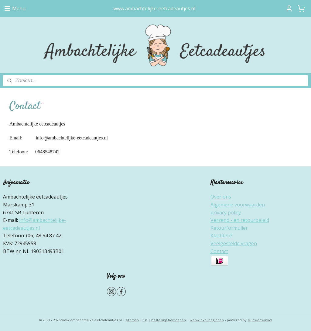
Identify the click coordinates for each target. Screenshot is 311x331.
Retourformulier (229, 228)
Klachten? (221, 235)
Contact (219, 251)
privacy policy (225, 212)
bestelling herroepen (168, 320)
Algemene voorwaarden (237, 204)
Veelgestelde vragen (233, 243)
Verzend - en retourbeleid (239, 220)
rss (145, 320)
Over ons (220, 196)
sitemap (132, 320)
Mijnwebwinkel (260, 320)
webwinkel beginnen (207, 320)
